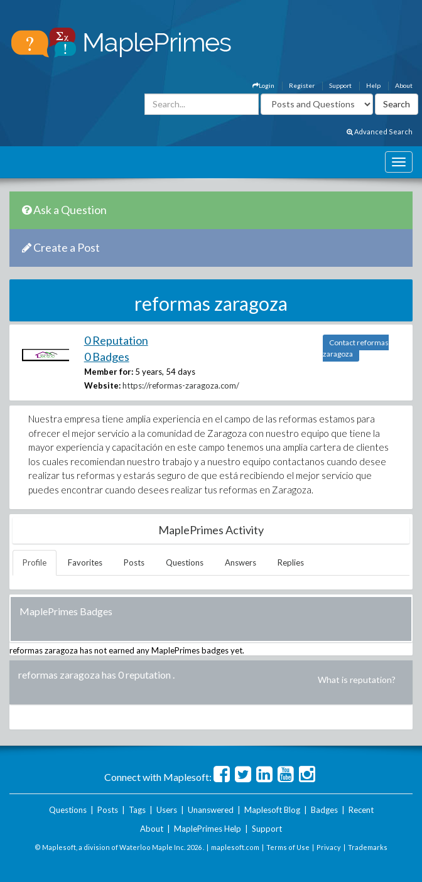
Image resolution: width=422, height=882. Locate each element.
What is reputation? (357, 679)
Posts (134, 562)
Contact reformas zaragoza (356, 348)
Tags (137, 810)
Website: (102, 385)
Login (263, 85)
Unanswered (211, 810)
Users (166, 810)
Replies (291, 562)
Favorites (85, 562)
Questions (184, 562)
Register (302, 85)
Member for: (108, 372)
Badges (324, 810)
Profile (34, 562)
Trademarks (367, 847)
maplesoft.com (235, 847)
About (404, 85)
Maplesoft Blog (272, 810)
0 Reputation (116, 340)
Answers (240, 562)
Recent (361, 810)
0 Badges (106, 356)
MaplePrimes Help (207, 829)
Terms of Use (288, 847)
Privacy (328, 847)
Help (373, 85)
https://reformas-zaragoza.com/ (180, 385)
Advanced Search (380, 131)
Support (340, 85)
